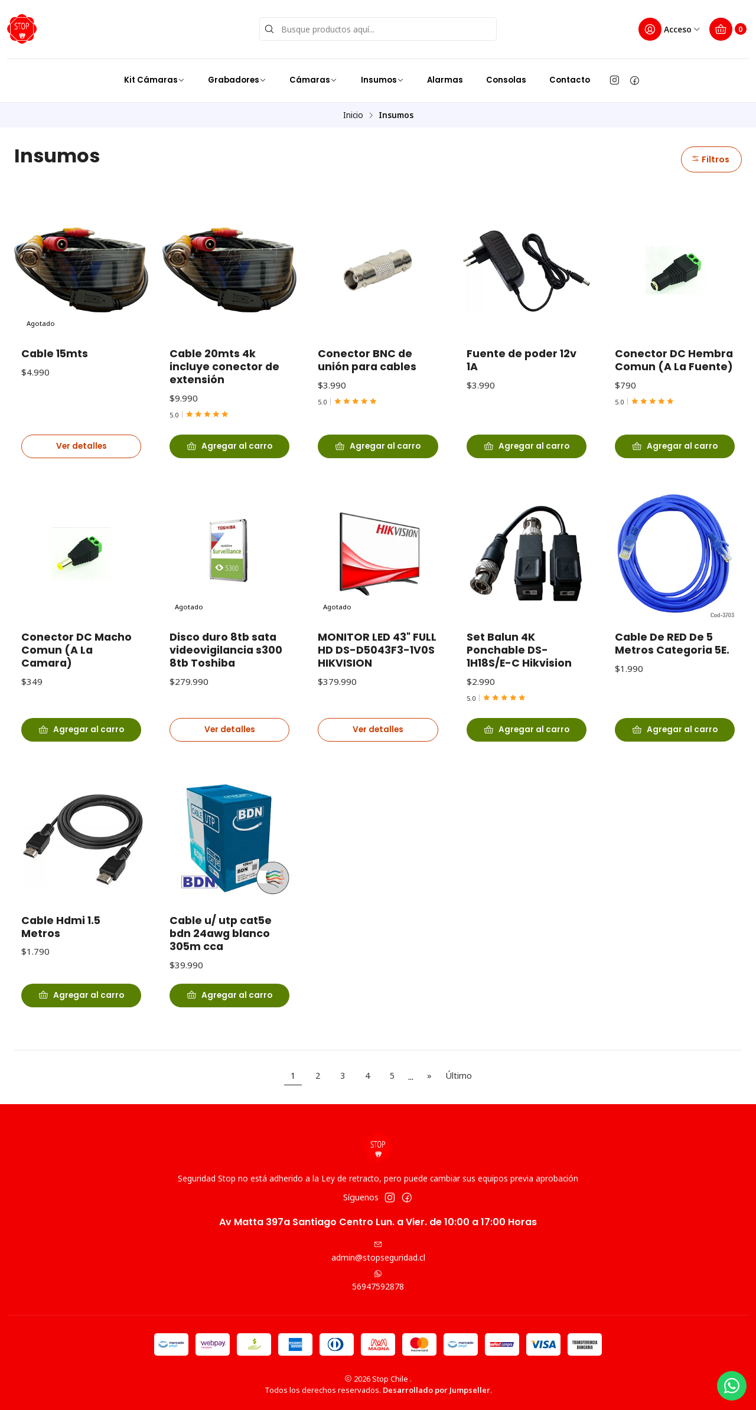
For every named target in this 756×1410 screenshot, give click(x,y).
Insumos (382, 80)
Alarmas (445, 80)
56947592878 (378, 1280)
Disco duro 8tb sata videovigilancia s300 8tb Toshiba (226, 668)
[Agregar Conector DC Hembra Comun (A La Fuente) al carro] (675, 446)
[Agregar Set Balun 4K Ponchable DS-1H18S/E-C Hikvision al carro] (526, 747)
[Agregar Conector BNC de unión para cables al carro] (378, 446)
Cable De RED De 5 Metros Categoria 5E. (672, 661)
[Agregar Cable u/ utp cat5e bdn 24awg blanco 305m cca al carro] (229, 1012)
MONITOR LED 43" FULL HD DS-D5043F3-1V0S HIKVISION (377, 668)
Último (458, 1075)
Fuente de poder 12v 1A (521, 360)
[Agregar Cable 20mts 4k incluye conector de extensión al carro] (229, 446)
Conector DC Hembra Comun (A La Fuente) (674, 360)
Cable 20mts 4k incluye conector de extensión (224, 367)
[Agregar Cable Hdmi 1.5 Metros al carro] (81, 1012)
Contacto (569, 80)
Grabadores (237, 80)
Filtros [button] (710, 159)
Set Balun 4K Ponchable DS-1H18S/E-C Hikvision (519, 668)
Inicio (353, 115)
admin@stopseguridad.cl (378, 1252)
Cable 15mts (54, 354)
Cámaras (313, 80)
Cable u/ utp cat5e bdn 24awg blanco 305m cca (221, 951)
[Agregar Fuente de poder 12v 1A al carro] (526, 446)
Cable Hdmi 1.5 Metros (60, 944)
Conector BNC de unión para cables (367, 360)
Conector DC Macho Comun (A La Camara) (76, 668)
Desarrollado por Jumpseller (436, 1390)
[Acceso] (669, 29)
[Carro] (728, 29)
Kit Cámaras (154, 80)
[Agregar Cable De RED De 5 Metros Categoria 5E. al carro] (675, 747)
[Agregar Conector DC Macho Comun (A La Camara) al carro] (81, 747)
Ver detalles (81, 446)
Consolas (506, 80)
